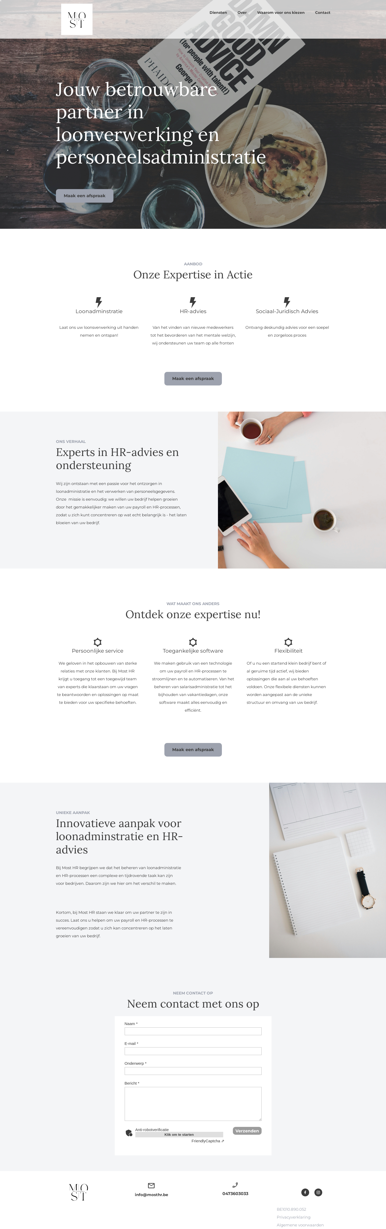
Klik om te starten (179, 1135)
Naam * (131, 1023)
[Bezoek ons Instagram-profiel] (318, 1192)
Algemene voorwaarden (300, 1224)
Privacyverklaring (293, 1217)
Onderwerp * (136, 1063)
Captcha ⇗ (208, 1141)
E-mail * (132, 1043)
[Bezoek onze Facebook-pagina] (305, 1192)
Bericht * (132, 1083)
